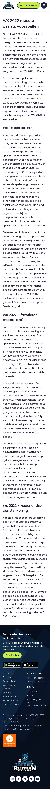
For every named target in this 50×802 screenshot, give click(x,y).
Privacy (29, 695)
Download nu (12, 655)
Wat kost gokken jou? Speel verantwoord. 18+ (36, 704)
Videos (6, 688)
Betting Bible (9, 696)
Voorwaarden (33, 691)
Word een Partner (35, 678)
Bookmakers (9, 681)
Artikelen (7, 677)
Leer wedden (9, 685)
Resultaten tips (10, 700)
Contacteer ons (11, 704)
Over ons (7, 673)
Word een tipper (34, 681)
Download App (28, 5)
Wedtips (7, 692)
